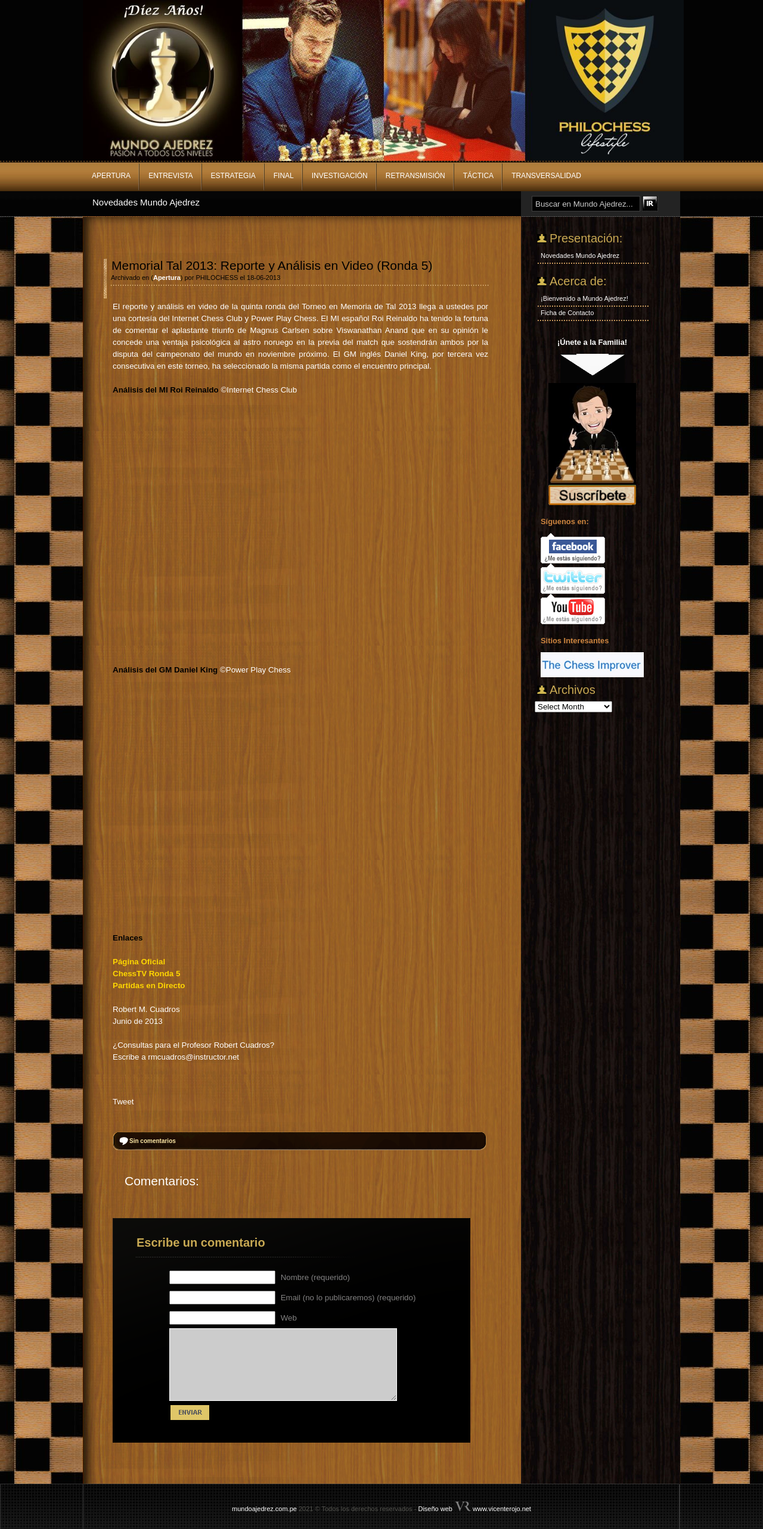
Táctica (478, 176)
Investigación (340, 176)
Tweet (123, 1101)
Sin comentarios (152, 1141)
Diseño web (435, 1508)
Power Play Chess (258, 669)
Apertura (111, 176)
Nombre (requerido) (315, 1277)
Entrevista (170, 176)
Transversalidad (546, 176)
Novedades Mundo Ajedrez (146, 202)
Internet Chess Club (262, 389)
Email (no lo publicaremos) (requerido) (348, 1297)
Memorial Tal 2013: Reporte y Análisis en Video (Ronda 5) (272, 265)
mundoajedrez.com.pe (264, 1508)
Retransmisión (415, 176)
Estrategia (233, 176)
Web (289, 1317)
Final (284, 176)
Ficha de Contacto (567, 312)
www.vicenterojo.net (502, 1508)
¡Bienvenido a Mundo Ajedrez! (584, 298)
